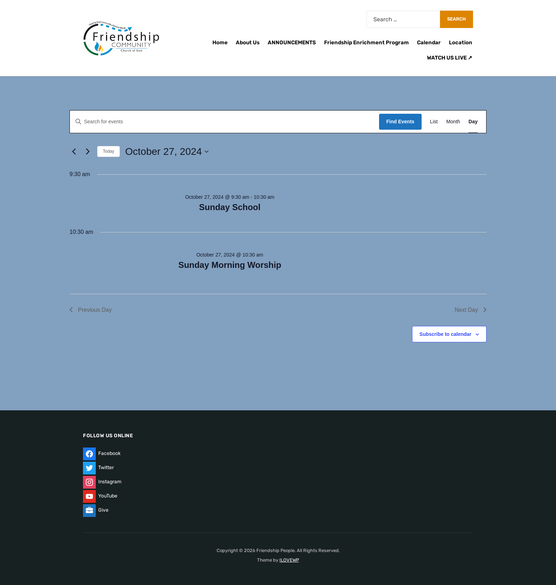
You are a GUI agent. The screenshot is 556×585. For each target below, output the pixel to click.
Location (460, 42)
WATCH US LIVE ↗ (449, 58)
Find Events (400, 121)
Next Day (470, 310)
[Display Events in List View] (434, 122)
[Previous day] (74, 151)
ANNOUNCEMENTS (292, 42)
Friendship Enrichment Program (366, 42)
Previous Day (91, 310)
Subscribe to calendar (445, 334)
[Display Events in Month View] (453, 122)
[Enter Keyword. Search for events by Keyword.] (224, 122)
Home (220, 42)
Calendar (429, 42)
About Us (248, 42)
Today (108, 151)
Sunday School (229, 207)
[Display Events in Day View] (473, 122)
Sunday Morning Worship (229, 265)
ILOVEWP (289, 560)
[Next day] (87, 151)
